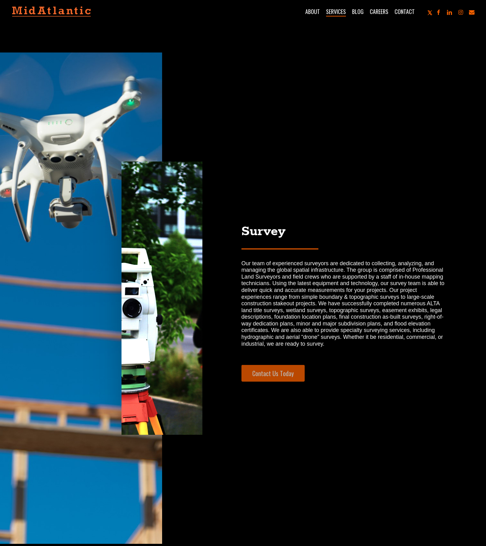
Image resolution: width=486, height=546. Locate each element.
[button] (273, 380)
